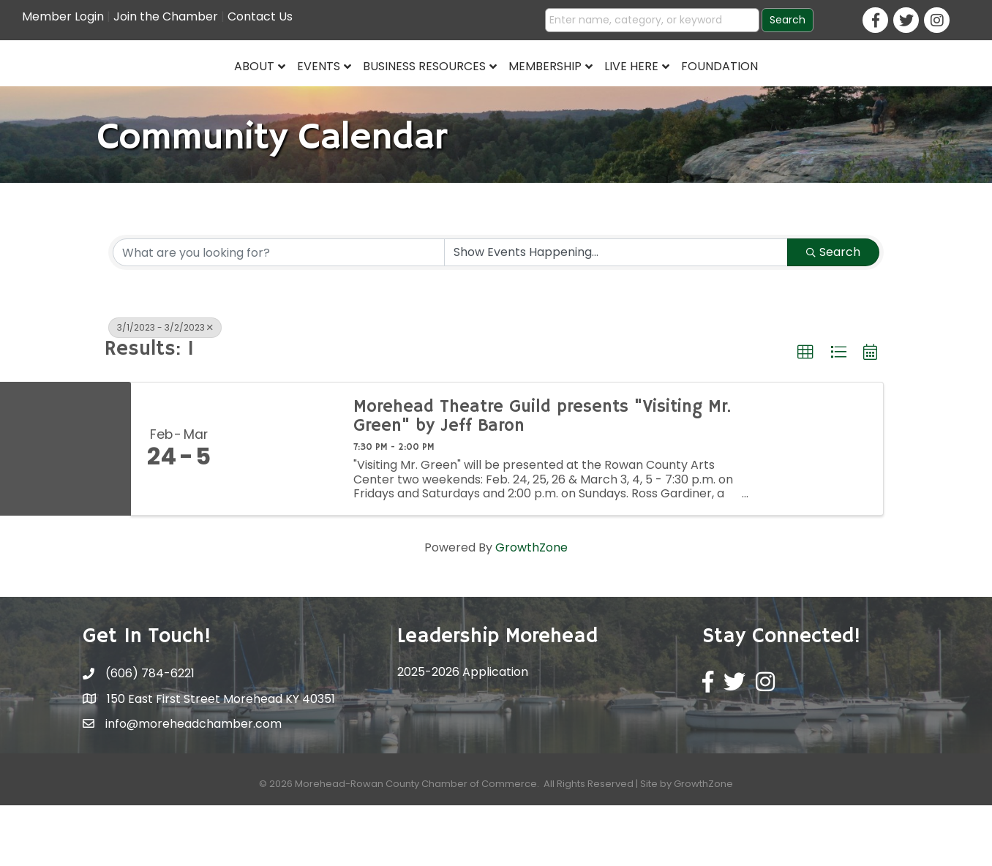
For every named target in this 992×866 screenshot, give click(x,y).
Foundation (831, 92)
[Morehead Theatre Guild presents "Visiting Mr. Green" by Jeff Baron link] (282, 508)
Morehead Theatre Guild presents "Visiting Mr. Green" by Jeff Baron (542, 476)
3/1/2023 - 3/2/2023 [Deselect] (165, 387)
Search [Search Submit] (833, 312)
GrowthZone (531, 607)
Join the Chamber (165, 16)
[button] (805, 412)
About (141, 92)
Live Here (743, 92)
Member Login (63, 16)
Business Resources (311, 92)
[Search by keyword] (279, 312)
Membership (657, 92)
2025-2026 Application (462, 731)
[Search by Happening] (616, 312)
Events (206, 92)
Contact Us (260, 16)
